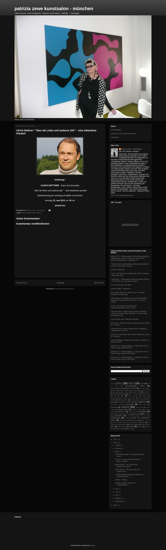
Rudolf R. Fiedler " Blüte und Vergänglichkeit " (125, 484)
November (119, 501)
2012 (23, 213)
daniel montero (124, 392)
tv (113, 426)
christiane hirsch (133, 390)
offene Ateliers (115, 414)
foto (122, 396)
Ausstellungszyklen (117, 388)
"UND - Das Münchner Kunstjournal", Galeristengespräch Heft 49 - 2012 (124, 307)
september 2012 (126, 422)
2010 (112, 383)
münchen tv (121, 412)
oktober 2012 (125, 414)
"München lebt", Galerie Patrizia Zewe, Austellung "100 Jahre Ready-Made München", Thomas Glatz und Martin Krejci (129, 313)
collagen (115, 392)
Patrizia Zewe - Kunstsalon (131, 149)
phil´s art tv (143, 416)
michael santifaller (136, 409)
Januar (118, 445)
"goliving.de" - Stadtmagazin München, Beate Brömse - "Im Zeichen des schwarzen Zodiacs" (130, 280)
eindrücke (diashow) (119, 394)
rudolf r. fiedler (145, 420)
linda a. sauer (142, 404)
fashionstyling (146, 394)
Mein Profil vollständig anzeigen (122, 195)
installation (142, 400)
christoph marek (145, 390)
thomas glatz (133, 424)
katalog (119, 402)
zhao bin (129, 428)
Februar (118, 448)
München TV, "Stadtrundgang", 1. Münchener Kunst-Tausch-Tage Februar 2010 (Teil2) (129, 352)
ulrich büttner (37, 213)
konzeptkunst (134, 402)
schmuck (115, 422)
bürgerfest (122, 390)
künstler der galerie (117, 404)
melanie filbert (122, 410)
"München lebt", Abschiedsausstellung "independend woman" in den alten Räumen (129, 265)
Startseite (60, 283)
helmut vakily (131, 398)
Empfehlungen (116, 130)
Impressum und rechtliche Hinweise (123, 134)
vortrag (140, 426)
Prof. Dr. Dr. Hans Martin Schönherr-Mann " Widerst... (128, 460)
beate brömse (131, 388)
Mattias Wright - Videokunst (121, 289)
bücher (115, 390)
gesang (144, 396)
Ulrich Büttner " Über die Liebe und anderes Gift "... (127, 470)
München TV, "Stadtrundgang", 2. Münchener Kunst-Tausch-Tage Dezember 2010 (129, 347)
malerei (125, 407)
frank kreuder (133, 396)
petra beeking (131, 416)
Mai (116, 489)
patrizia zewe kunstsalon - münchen (54, 8)
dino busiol (147, 392)
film (115, 396)
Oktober (118, 498)
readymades (123, 420)
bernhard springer (144, 388)
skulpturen (123, 424)
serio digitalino (139, 422)
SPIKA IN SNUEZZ (118, 270)
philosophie (116, 418)
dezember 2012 (136, 392)
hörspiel (140, 398)
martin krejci (139, 407)
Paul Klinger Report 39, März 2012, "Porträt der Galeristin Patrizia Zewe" (128, 293)
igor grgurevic (123, 400)
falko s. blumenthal (134, 394)
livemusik (114, 407)
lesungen (29, 213)
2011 (119, 383)
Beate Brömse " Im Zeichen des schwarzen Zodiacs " (126, 465)
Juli (116, 495)
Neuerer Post (21, 283)
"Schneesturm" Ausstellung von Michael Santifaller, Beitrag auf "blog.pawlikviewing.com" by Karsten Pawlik (129, 300)
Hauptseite (115, 137)
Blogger (92, 545)
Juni (117, 492)
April (117, 451)
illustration (133, 400)
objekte (143, 412)
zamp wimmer (120, 429)
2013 (142, 383)
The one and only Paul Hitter (121, 285)
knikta (125, 402)
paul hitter (147, 414)
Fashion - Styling (121, 480)
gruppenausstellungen (117, 398)
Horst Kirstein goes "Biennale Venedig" (125, 319)
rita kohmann (133, 420)
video (131, 426)
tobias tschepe (145, 424)
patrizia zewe (136, 414)
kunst (144, 402)
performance (118, 416)
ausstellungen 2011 (134, 386)
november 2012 (133, 411)
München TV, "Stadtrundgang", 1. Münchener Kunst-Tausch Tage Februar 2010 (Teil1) (129, 358)
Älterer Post (99, 283)
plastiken (127, 418)
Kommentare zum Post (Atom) (64, 289)
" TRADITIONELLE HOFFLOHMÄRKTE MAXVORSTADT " (129, 475)
